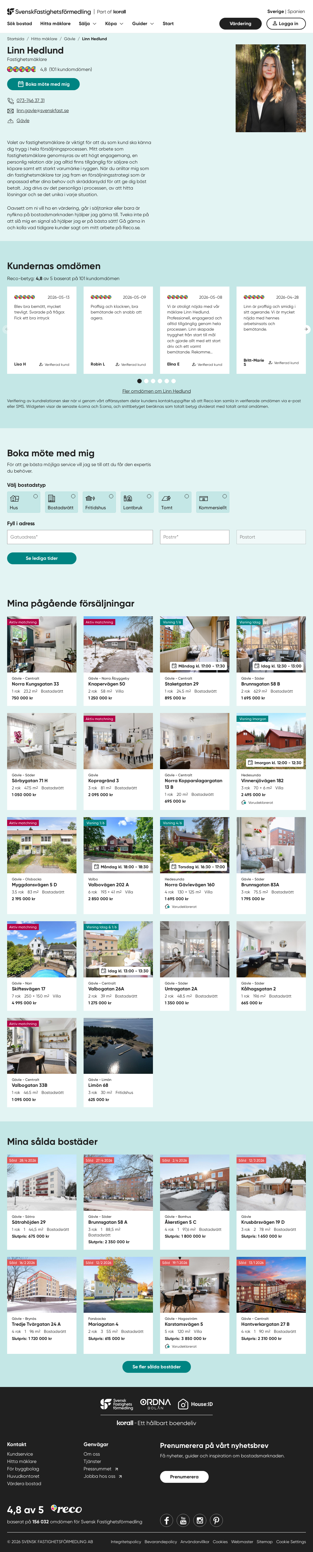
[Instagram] (199, 1520)
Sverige (276, 11)
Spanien (296, 11)
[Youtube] (183, 1520)
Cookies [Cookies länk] (221, 1541)
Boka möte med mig (43, 83)
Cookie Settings (291, 1541)
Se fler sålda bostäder (156, 1367)
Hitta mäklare (55, 23)
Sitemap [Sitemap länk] (265, 1541)
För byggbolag (23, 1469)
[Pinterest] (216, 1520)
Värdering (240, 23)
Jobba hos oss (99, 1476)
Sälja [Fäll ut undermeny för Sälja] (84, 23)
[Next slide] (306, 329)
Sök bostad (19, 23)
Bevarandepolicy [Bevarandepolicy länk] (161, 1541)
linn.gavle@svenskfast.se (43, 110)
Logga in (288, 23)
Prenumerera (184, 1477)
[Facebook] (166, 1520)
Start (168, 23)
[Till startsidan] (66, 11)
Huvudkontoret (23, 1476)
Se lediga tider (42, 558)
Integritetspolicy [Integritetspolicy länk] (126, 1541)
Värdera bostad (24, 1483)
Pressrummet (97, 1469)
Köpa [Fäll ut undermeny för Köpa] (111, 23)
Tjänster (92, 1461)
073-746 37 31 (30, 100)
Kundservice (20, 1454)
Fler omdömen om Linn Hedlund (156, 391)
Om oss (92, 1454)
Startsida (15, 38)
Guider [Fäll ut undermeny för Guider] (139, 23)
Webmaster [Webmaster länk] (242, 1541)
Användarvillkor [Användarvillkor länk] (195, 1541)
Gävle (69, 38)
